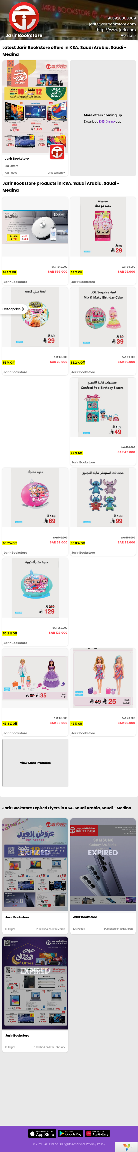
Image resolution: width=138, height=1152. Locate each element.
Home (128, 35)
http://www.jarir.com (116, 30)
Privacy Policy (95, 1144)
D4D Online (107, 121)
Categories (11, 309)
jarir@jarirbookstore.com (112, 24)
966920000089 (121, 18)
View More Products (35, 763)
